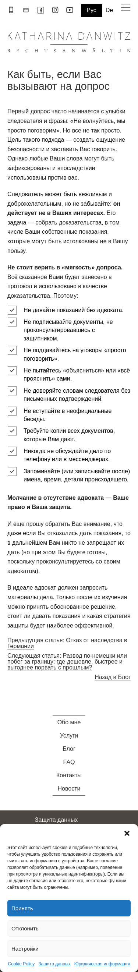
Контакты (69, 775)
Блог (69, 749)
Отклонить (25, 928)
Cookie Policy (21, 963)
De (109, 10)
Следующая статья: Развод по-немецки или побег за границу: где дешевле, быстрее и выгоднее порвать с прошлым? (67, 662)
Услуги (69, 736)
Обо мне (69, 722)
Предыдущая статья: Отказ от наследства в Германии (67, 643)
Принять (22, 908)
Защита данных (54, 963)
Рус (91, 10)
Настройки (25, 949)
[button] (127, 833)
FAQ (69, 762)
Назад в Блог (113, 677)
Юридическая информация (102, 963)
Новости (69, 789)
